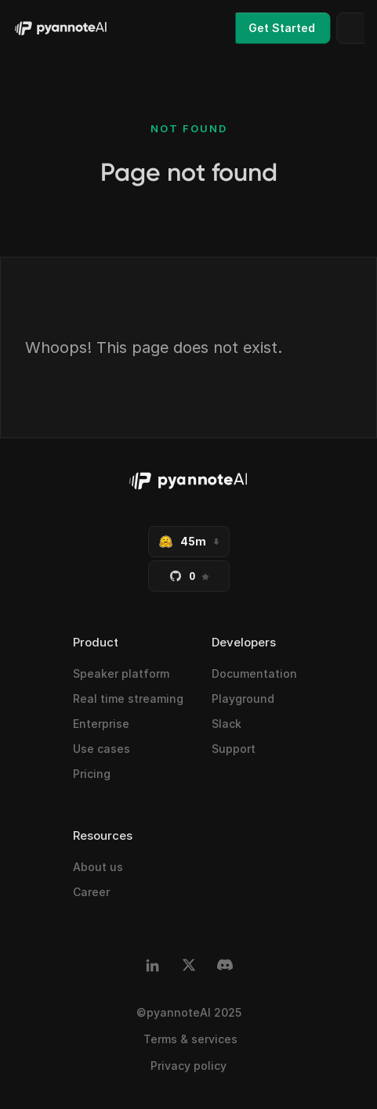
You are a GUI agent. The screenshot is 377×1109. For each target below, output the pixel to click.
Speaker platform (121, 673)
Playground (243, 698)
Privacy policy (188, 1065)
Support (234, 748)
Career (91, 891)
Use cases (101, 748)
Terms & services (188, 1039)
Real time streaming (128, 698)
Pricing (92, 773)
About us (98, 866)
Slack (226, 723)
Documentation (254, 673)
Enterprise (101, 723)
